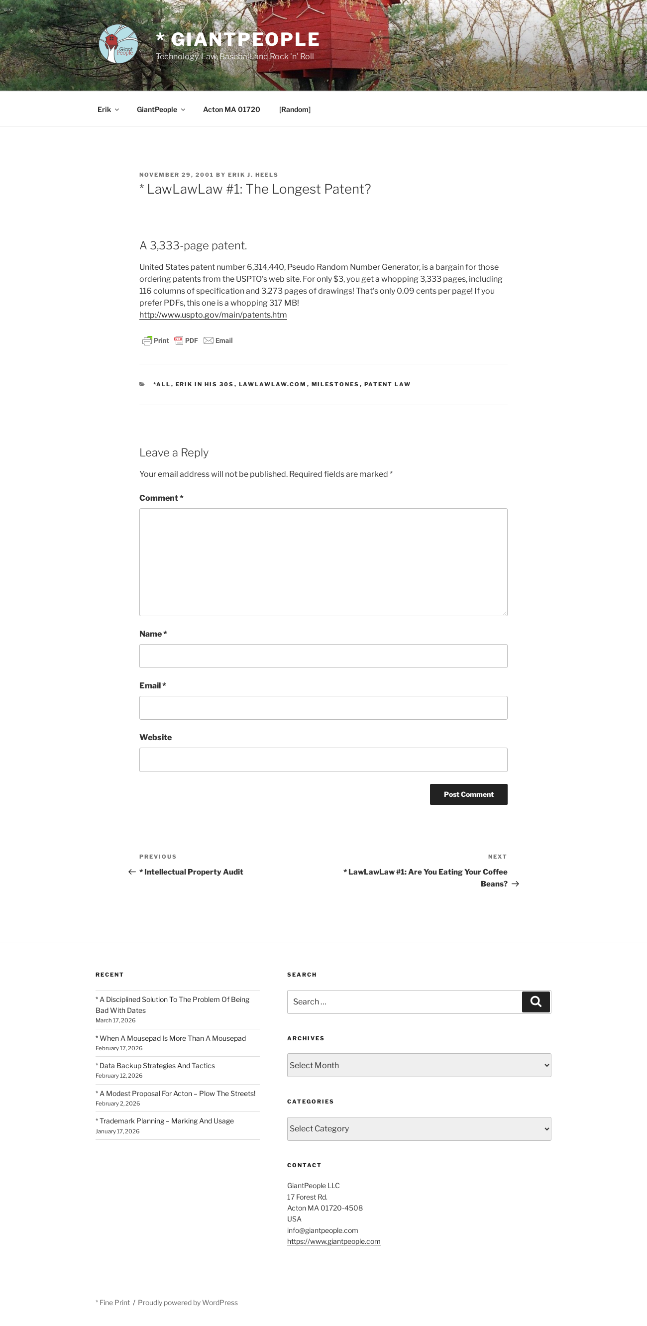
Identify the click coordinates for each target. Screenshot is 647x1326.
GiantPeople (162, 109)
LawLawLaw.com (273, 384)
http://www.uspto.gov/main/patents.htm (213, 315)
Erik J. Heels (253, 174)
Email (152, 685)
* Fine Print (113, 1302)
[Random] (295, 109)
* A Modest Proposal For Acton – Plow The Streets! (175, 1093)
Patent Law (388, 384)
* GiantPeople (238, 39)
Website (155, 737)
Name (153, 634)
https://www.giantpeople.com (334, 1241)
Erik (109, 109)
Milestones (336, 384)
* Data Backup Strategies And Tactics (155, 1065)
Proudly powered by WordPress (188, 1302)
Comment (161, 498)
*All (162, 384)
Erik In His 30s (205, 384)
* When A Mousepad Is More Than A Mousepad (171, 1038)
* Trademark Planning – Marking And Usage (165, 1120)
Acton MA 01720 (231, 109)
